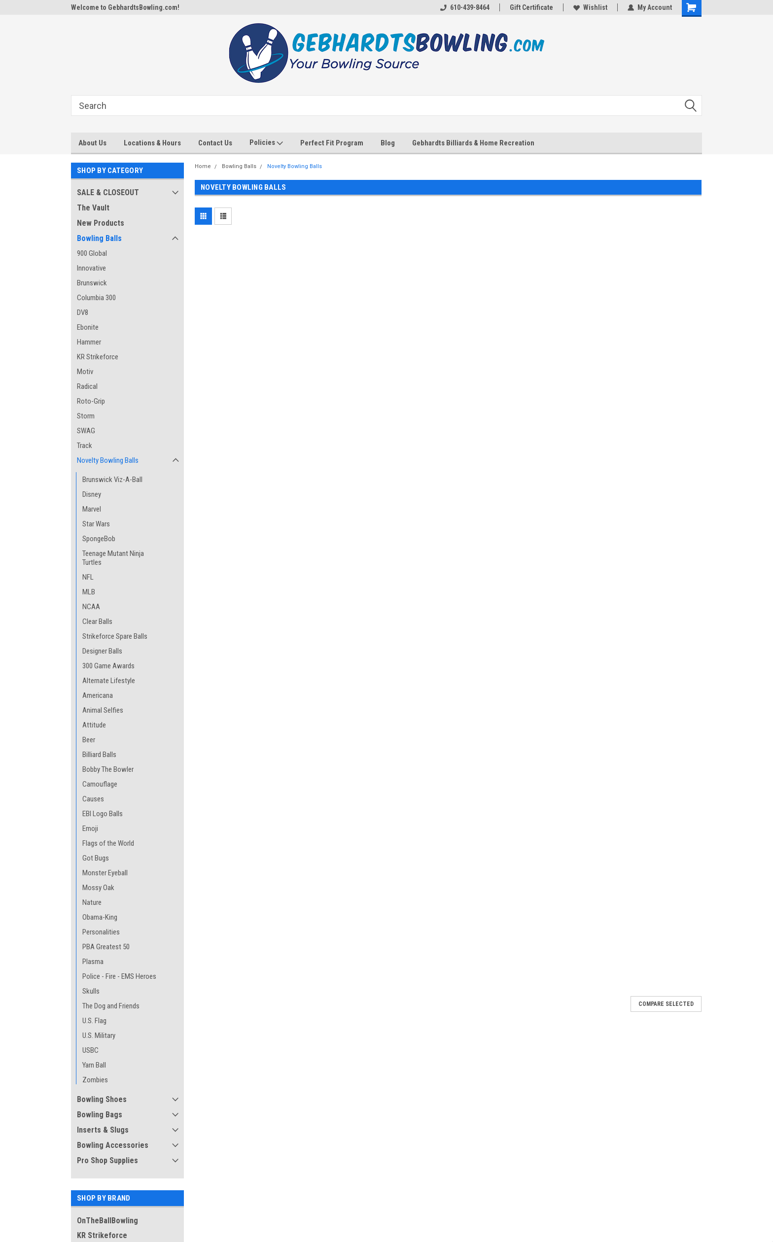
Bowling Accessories (112, 1145)
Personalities (101, 932)
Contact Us (215, 142)
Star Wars (96, 523)
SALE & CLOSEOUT (108, 192)
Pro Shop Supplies (107, 1160)
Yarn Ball (94, 1065)
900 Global (92, 253)
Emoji (90, 828)
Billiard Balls (99, 754)
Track (84, 445)
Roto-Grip (91, 401)
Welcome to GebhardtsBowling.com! (125, 7)
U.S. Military (98, 1035)
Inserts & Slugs (103, 1130)
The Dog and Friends (111, 1005)
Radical (87, 386)
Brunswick (92, 282)
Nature (92, 902)
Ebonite (88, 327)
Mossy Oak (98, 887)
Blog (388, 142)
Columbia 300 (96, 297)
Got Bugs (95, 858)
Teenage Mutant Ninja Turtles (113, 558)
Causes (93, 798)
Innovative (91, 268)
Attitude (94, 725)
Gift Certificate (531, 7)
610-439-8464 (465, 7)
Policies (266, 143)
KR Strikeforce (97, 356)
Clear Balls (97, 621)
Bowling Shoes (102, 1099)
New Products (100, 223)
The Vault (93, 207)
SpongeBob (98, 538)
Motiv (85, 371)
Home (203, 166)
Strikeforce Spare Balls (114, 636)
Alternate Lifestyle (108, 680)
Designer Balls (102, 651)
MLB (88, 591)
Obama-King (99, 917)
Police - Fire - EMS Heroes (119, 976)
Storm (86, 416)
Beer (88, 739)
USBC (90, 1050)
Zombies (95, 1079)
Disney (91, 494)
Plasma (93, 961)
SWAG (86, 430)
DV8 (82, 312)
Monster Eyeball (105, 872)
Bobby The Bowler (108, 769)
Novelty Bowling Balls (108, 460)
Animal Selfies (102, 710)
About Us (92, 142)
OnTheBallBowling (107, 1220)
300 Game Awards (108, 665)
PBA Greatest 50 (106, 946)
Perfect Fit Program (331, 142)
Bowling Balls (99, 238)
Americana (97, 695)
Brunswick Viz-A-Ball (112, 479)
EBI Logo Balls (102, 813)
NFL (88, 577)
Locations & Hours (152, 142)
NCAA (91, 606)
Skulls (91, 991)
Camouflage (99, 784)
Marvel (91, 509)
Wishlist (590, 7)
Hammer (89, 342)
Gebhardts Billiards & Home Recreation (473, 142)
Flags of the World (108, 843)
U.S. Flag (94, 1020)
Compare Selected (666, 1003)
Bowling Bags (99, 1114)
